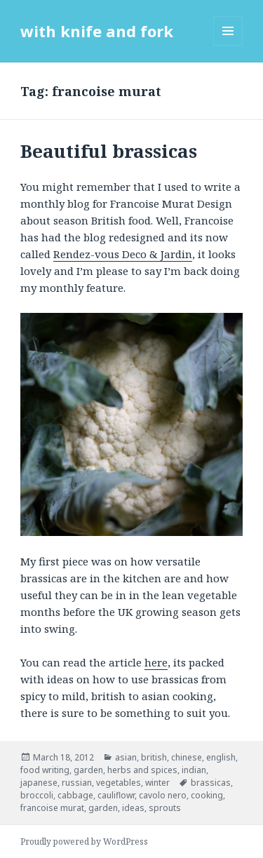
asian (126, 757)
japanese (39, 783)
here (156, 662)
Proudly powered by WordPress (84, 841)
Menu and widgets (228, 45)
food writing (44, 770)
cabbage (75, 795)
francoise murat (52, 808)
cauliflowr (116, 795)
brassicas (211, 783)
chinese (186, 757)
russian (77, 783)
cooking (207, 795)
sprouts (165, 808)
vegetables (118, 783)
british (154, 757)
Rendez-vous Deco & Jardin (122, 254)
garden (88, 770)
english (221, 757)
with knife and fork (96, 30)
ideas (133, 808)
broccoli (36, 795)
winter (157, 783)
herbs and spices (142, 770)
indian (194, 770)
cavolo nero (163, 795)
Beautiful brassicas (108, 150)
